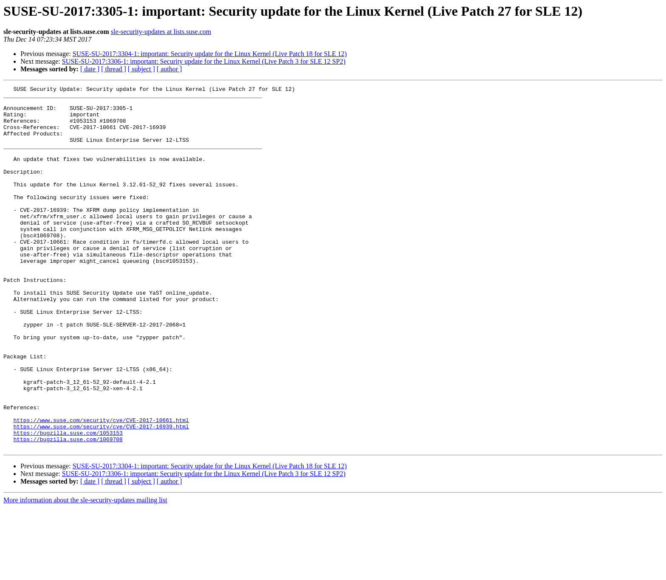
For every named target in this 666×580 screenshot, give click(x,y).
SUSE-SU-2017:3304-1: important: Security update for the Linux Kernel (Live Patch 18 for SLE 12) (210, 53)
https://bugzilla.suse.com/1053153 (67, 503)
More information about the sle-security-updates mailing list (85, 572)
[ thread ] (113, 69)
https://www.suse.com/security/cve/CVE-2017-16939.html (101, 495)
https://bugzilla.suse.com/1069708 (67, 510)
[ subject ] (141, 69)
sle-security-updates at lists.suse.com (161, 31)
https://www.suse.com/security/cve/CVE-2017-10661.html (101, 487)
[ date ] (89, 69)
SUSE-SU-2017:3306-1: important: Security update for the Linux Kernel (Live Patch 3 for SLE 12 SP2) (203, 61)
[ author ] (169, 69)
